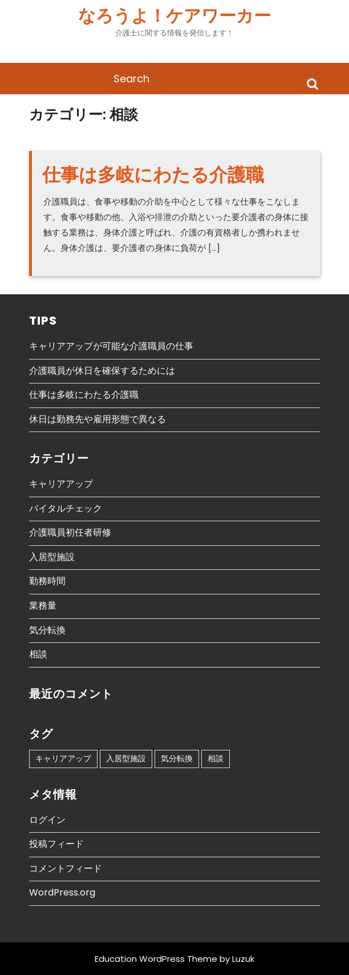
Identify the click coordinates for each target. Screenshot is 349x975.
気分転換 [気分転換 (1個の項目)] (177, 758)
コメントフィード (65, 868)
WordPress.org (62, 892)
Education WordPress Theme (156, 959)
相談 (38, 654)
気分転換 (47, 630)
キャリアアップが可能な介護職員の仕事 (111, 346)
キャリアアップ (61, 483)
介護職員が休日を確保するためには (102, 370)
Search (312, 83)
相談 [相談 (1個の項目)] (216, 758)
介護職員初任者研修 (70, 532)
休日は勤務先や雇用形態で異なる (97, 419)
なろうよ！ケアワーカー (174, 16)
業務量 (42, 605)
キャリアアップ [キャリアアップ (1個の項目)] (63, 758)
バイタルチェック (65, 508)
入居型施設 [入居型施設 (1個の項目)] (126, 758)
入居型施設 (52, 557)
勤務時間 (47, 581)
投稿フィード (56, 843)
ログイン (47, 819)
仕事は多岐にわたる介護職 (153, 174)
